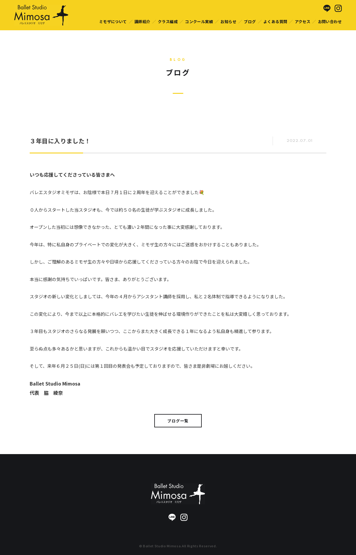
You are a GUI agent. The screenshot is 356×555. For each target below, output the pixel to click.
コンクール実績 (199, 21)
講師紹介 (142, 21)
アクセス (303, 21)
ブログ (250, 21)
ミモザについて (113, 21)
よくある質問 (275, 21)
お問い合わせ (330, 21)
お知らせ (228, 21)
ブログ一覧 (178, 421)
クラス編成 (168, 21)
